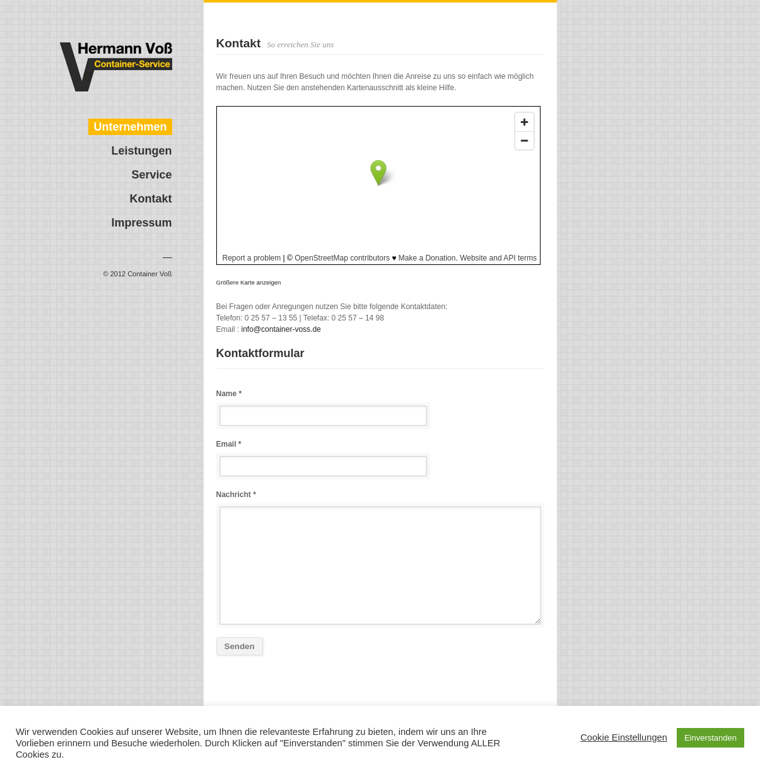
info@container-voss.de (281, 329)
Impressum (141, 222)
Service (151, 174)
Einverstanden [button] (710, 738)
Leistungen (141, 150)
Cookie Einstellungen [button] (623, 737)
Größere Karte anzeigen (248, 282)
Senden (240, 646)
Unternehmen (130, 126)
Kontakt (151, 198)
